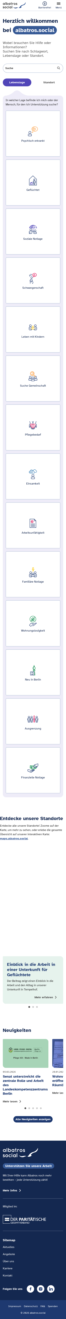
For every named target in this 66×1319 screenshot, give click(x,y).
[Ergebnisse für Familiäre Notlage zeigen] (33, 574)
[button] (29, 1007)
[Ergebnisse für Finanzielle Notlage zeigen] (33, 770)
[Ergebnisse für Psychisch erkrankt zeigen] (33, 134)
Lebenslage (17, 82)
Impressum (14, 1306)
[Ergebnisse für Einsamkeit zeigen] (33, 476)
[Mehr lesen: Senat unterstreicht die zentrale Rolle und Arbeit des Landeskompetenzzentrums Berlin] (25, 1072)
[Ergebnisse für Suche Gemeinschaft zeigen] (33, 378)
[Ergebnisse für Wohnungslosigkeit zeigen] (33, 623)
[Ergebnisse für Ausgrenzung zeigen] (33, 721)
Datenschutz (31, 1306)
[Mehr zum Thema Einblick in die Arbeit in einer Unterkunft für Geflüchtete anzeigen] (46, 997)
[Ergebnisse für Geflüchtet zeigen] (33, 182)
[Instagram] (40, 1289)
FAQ (42, 1306)
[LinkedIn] (51, 1289)
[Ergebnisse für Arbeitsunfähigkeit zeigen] (33, 525)
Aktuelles (8, 1247)
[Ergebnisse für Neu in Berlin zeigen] (33, 672)
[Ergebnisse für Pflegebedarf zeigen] (33, 427)
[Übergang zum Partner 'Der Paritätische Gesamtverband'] (24, 1219)
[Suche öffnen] (33, 68)
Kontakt (7, 1275)
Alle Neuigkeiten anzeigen (33, 1119)
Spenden (53, 1306)
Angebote (9, 1254)
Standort (49, 82)
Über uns (8, 1261)
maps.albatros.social (14, 838)
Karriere (7, 1268)
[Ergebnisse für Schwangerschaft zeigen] (33, 280)
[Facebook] (30, 1289)
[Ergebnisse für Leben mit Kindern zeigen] (33, 329)
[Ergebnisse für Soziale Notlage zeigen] (33, 231)
